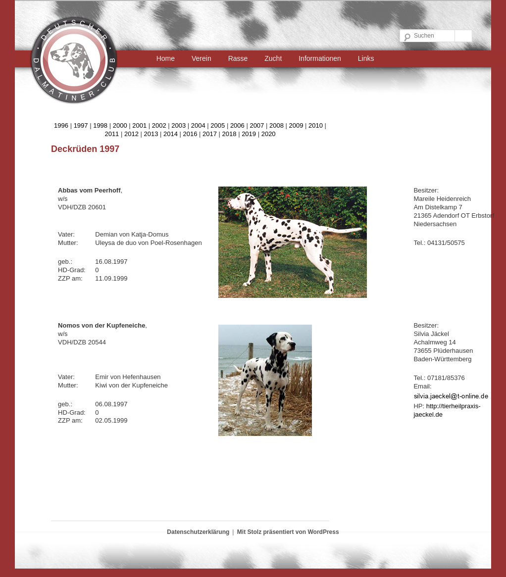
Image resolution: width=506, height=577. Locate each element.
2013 (151, 134)
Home (165, 58)
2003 (178, 125)
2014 (170, 134)
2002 (159, 125)
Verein (201, 58)
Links (366, 58)
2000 (120, 125)
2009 (296, 125)
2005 (217, 125)
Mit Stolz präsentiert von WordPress (288, 532)
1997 (81, 125)
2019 (249, 134)
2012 (131, 134)
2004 (198, 125)
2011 (111, 134)
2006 (237, 125)
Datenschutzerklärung (198, 532)
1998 (100, 125)
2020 (268, 134)
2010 (315, 125)
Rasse (238, 58)
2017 (209, 134)
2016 (190, 134)
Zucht (273, 58)
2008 (276, 125)
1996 (61, 125)
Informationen (320, 58)
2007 (257, 125)
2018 (229, 134)
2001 (139, 125)
